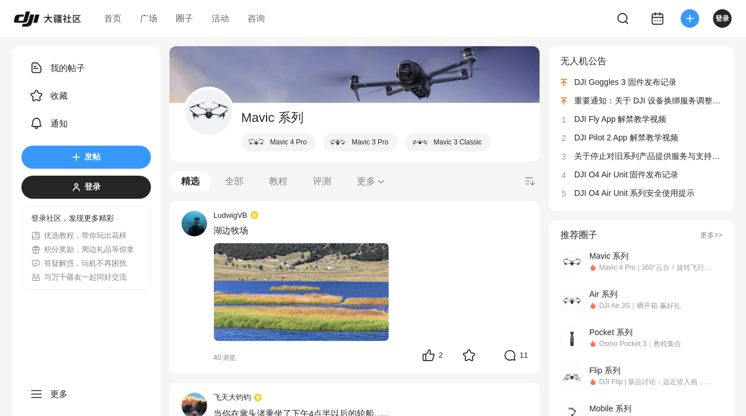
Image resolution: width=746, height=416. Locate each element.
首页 (112, 18)
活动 (220, 18)
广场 (148, 18)
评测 (322, 181)
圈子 (184, 18)
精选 (190, 181)
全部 (234, 181)
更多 (371, 181)
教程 (278, 181)
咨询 (256, 18)
